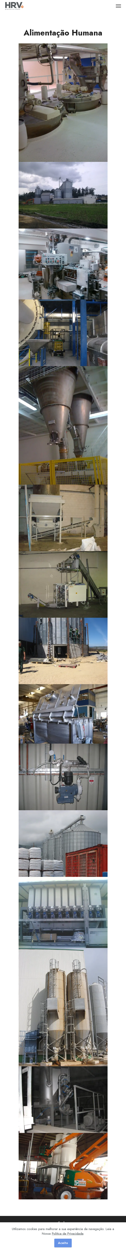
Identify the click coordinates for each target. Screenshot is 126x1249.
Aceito (63, 1243)
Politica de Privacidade (67, 1233)
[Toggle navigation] (118, 6)
